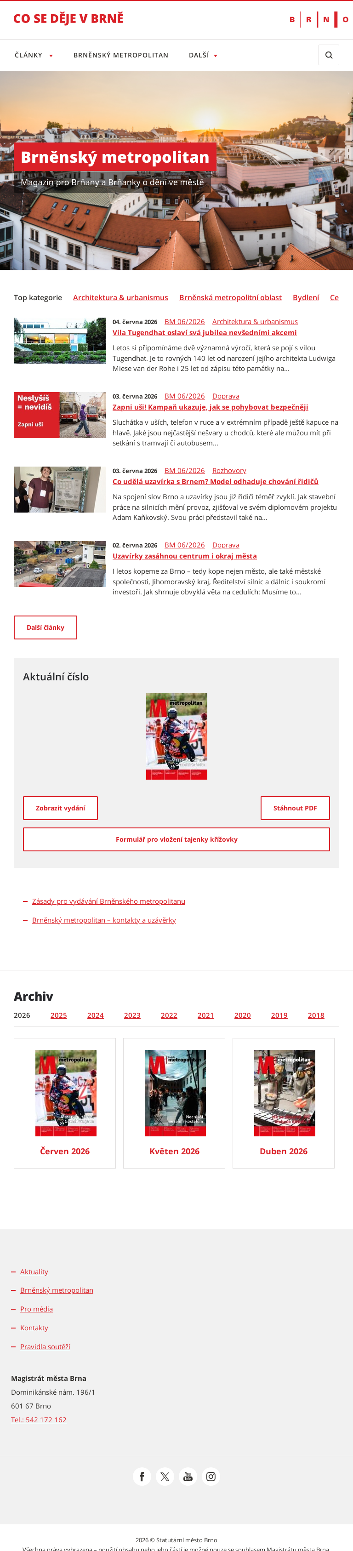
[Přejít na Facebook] (142, 1476)
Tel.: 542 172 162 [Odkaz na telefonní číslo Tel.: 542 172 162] (39, 1419)
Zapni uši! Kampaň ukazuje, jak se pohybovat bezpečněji (210, 406)
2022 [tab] (169, 1015)
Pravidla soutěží (45, 1346)
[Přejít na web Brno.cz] (314, 19)
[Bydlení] (306, 297)
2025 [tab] (59, 1015)
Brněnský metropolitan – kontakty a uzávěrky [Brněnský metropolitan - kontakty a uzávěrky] (104, 919)
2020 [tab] (242, 1015)
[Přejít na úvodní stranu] (68, 25)
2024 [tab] (95, 1015)
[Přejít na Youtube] (188, 1476)
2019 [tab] (279, 1015)
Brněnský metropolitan (123, 55)
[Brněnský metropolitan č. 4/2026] (284, 1103)
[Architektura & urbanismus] (120, 297)
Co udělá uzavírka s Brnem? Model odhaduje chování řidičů (216, 481)
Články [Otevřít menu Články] (30, 55)
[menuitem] (39, 297)
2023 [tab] (132, 1015)
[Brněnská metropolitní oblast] (230, 297)
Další (203, 55)
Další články (45, 627)
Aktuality (34, 1271)
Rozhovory (229, 470)
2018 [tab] (316, 1015)
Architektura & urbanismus (255, 321)
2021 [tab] (206, 1015)
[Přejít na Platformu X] (165, 1476)
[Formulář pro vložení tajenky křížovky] (176, 839)
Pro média (36, 1308)
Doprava (225, 396)
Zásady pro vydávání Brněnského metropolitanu (108, 901)
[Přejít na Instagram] (211, 1476)
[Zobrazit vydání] (60, 808)
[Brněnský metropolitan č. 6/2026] (65, 1103)
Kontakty (34, 1327)
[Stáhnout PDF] (295, 808)
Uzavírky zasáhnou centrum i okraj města (185, 555)
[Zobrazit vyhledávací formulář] (329, 55)
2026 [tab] (22, 1015)
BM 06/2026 (185, 321)
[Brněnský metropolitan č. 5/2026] (174, 1103)
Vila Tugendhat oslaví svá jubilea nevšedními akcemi (205, 332)
